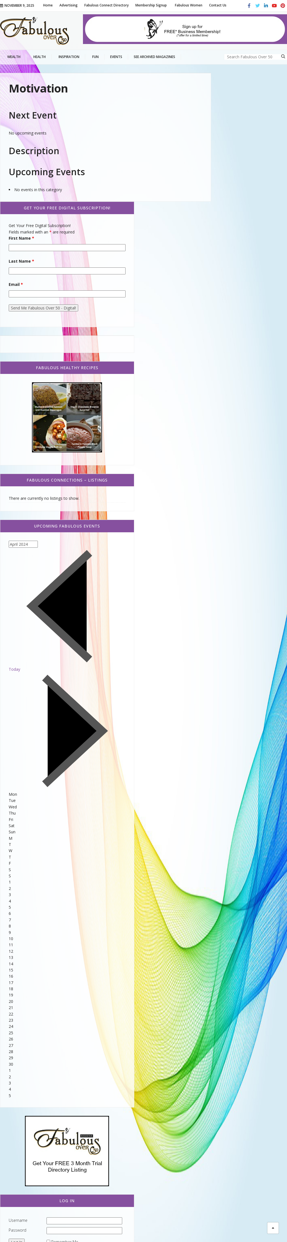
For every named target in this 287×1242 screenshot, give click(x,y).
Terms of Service (164, 1228)
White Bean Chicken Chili (96, 1094)
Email (213, 159)
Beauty (18, 1161)
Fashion (19, 1180)
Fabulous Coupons (25, 1122)
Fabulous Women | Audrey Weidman (98, 1145)
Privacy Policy (196, 1228)
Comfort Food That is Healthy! (101, 1110)
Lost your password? (248, 1039)
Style (11, 1155)
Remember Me (247, 1031)
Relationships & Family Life (32, 1140)
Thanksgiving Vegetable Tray (100, 1126)
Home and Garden (24, 1131)
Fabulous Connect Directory (35, 1103)
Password (215, 1020)
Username (215, 1010)
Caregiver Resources (27, 1113)
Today (211, 503)
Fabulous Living (27, 1171)
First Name (219, 113)
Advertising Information (234, 1228)
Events (12, 1094)
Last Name (219, 136)
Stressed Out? (86, 1164)
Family (17, 1146)
